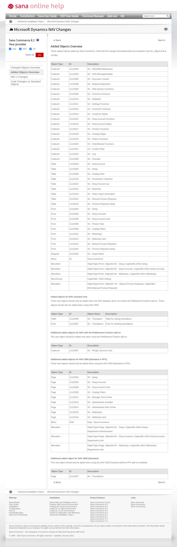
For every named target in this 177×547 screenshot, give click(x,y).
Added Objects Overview (25, 72)
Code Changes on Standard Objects (26, 83)
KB (122, 16)
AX (34, 49)
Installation (27, 16)
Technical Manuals (93, 16)
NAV (25, 49)
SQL (14, 49)
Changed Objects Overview (25, 67)
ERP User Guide (69, 16)
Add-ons (112, 16)
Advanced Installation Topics (31, 21)
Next (160, 40)
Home (12, 16)
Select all (29, 55)
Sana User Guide (47, 16)
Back (58, 40)
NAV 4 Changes (19, 76)
